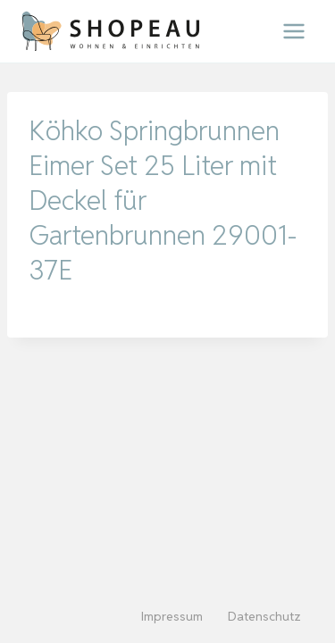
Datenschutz (264, 616)
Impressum (172, 616)
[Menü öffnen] (293, 30)
